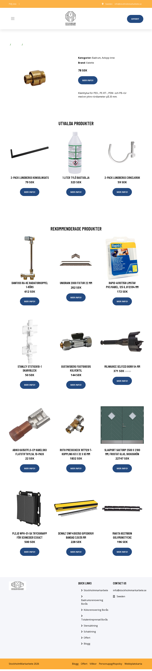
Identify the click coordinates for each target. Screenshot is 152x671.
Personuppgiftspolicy (110, 665)
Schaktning (90, 633)
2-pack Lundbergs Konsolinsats (30, 177)
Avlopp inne (30, 44)
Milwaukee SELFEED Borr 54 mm (122, 367)
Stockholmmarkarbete (96, 592)
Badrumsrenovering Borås (92, 603)
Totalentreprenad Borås (94, 621)
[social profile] (19, 4)
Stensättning (91, 627)
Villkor (93, 665)
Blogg (87, 645)
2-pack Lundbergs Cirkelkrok (122, 177)
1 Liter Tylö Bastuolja (75, 177)
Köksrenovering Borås (96, 611)
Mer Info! (87, 80)
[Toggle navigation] (13, 18)
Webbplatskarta (133, 665)
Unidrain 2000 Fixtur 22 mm (76, 283)
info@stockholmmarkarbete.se (126, 3)
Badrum (16, 44)
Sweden (105, 3)
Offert (135, 18)
